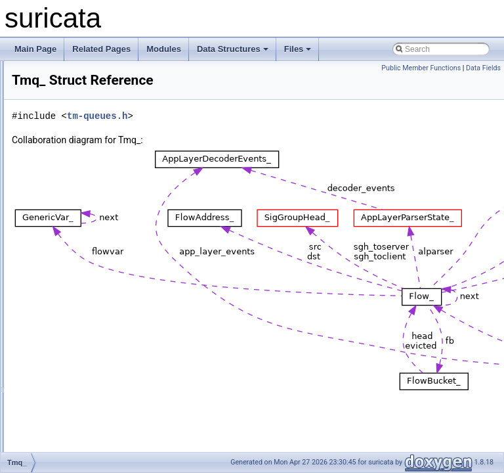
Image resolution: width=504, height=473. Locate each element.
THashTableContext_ (80, 74)
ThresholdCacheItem (79, 190)
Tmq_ (53, 262)
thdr (50, 89)
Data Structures (232, 49)
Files (298, 49)
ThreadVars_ (65, 176)
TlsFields (59, 233)
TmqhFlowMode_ (73, 306)
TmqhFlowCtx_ (69, 291)
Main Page (35, 49)
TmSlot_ (58, 320)
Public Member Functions (421, 68)
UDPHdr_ (60, 378)
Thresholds (62, 219)
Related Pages (101, 49)
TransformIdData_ (74, 349)
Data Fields (483, 68)
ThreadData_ (66, 118)
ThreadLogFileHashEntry (87, 147)
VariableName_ (70, 436)
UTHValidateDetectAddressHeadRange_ (114, 407)
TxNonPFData (68, 364)
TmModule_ (64, 248)
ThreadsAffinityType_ (80, 161)
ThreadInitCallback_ (78, 132)
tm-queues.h (261, 116)
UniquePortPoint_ (74, 392)
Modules (163, 49)
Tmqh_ (55, 277)
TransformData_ (71, 335)
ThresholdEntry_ (72, 205)
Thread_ (58, 103)
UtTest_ (56, 421)
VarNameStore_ (71, 450)
